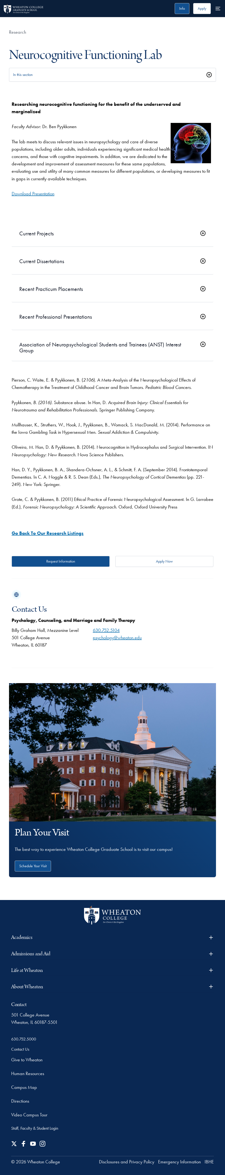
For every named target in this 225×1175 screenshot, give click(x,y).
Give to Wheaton (26, 1060)
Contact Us (20, 1049)
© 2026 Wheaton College (35, 1162)
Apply (202, 8)
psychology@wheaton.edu (117, 637)
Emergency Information (179, 1162)
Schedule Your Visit (33, 865)
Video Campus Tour (29, 1115)
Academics (112, 937)
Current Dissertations (41, 261)
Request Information (60, 561)
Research (17, 32)
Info (182, 8)
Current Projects (36, 233)
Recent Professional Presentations (55, 317)
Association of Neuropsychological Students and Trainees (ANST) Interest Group (100, 347)
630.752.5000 (23, 1039)
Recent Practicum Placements (51, 289)
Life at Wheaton (112, 970)
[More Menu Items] (218, 8)
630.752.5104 (106, 630)
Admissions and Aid (112, 954)
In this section (23, 74)
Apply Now (164, 561)
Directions (20, 1101)
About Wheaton (112, 987)
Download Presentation (33, 194)
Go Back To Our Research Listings (48, 533)
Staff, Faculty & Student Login (34, 1128)
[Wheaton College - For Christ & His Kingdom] (112, 915)
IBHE (209, 1162)
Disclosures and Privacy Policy (126, 1162)
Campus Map (24, 1087)
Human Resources (27, 1073)
